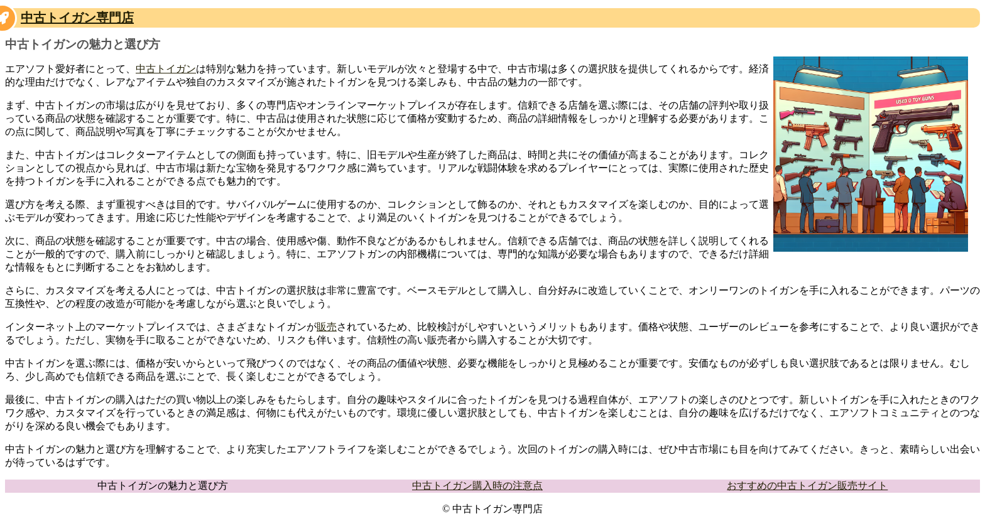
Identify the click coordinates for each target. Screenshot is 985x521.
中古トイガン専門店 (77, 17)
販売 (327, 326)
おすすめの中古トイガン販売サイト (807, 485)
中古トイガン (166, 68)
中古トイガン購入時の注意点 (477, 485)
